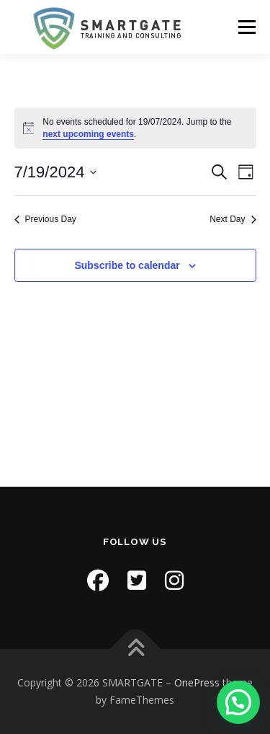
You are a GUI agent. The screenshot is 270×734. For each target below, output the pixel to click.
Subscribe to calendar (126, 265)
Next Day (233, 219)
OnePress (197, 682)
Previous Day (45, 219)
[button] (238, 702)
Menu (246, 27)
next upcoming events (88, 134)
